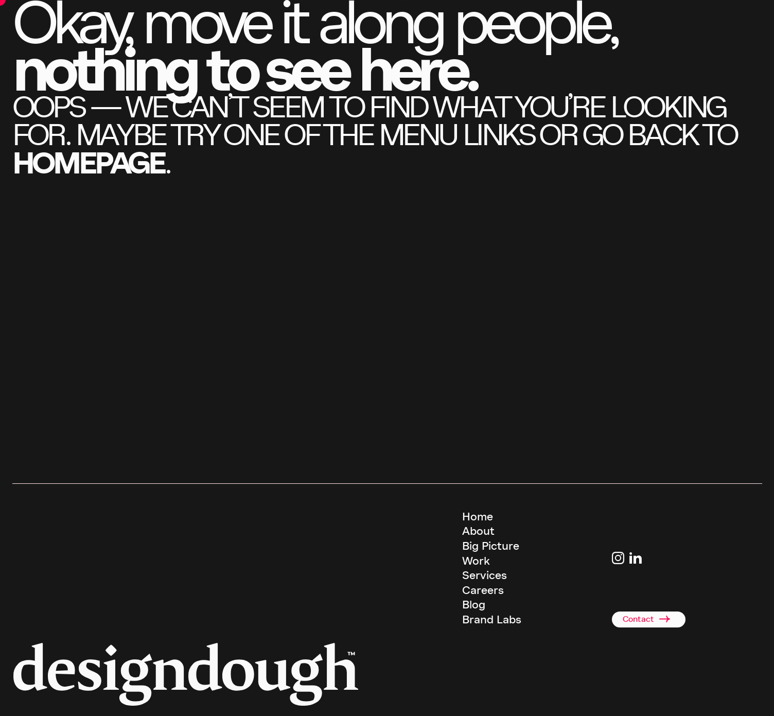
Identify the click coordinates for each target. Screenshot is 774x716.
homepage (88, 163)
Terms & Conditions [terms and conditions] (492, 699)
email (134, 467)
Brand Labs (491, 619)
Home (477, 516)
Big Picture (490, 546)
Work (476, 561)
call (59, 467)
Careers (483, 590)
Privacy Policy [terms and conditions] (545, 699)
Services (484, 575)
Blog (473, 605)
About (478, 531)
